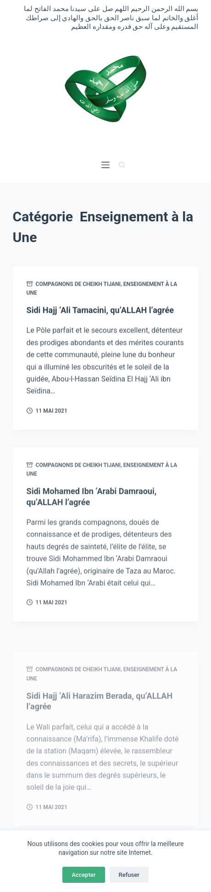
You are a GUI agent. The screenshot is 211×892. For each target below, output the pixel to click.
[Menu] (105, 165)
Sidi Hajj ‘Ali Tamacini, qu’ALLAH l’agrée (100, 311)
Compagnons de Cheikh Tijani (78, 284)
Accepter (83, 874)
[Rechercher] (122, 165)
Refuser (129, 874)
